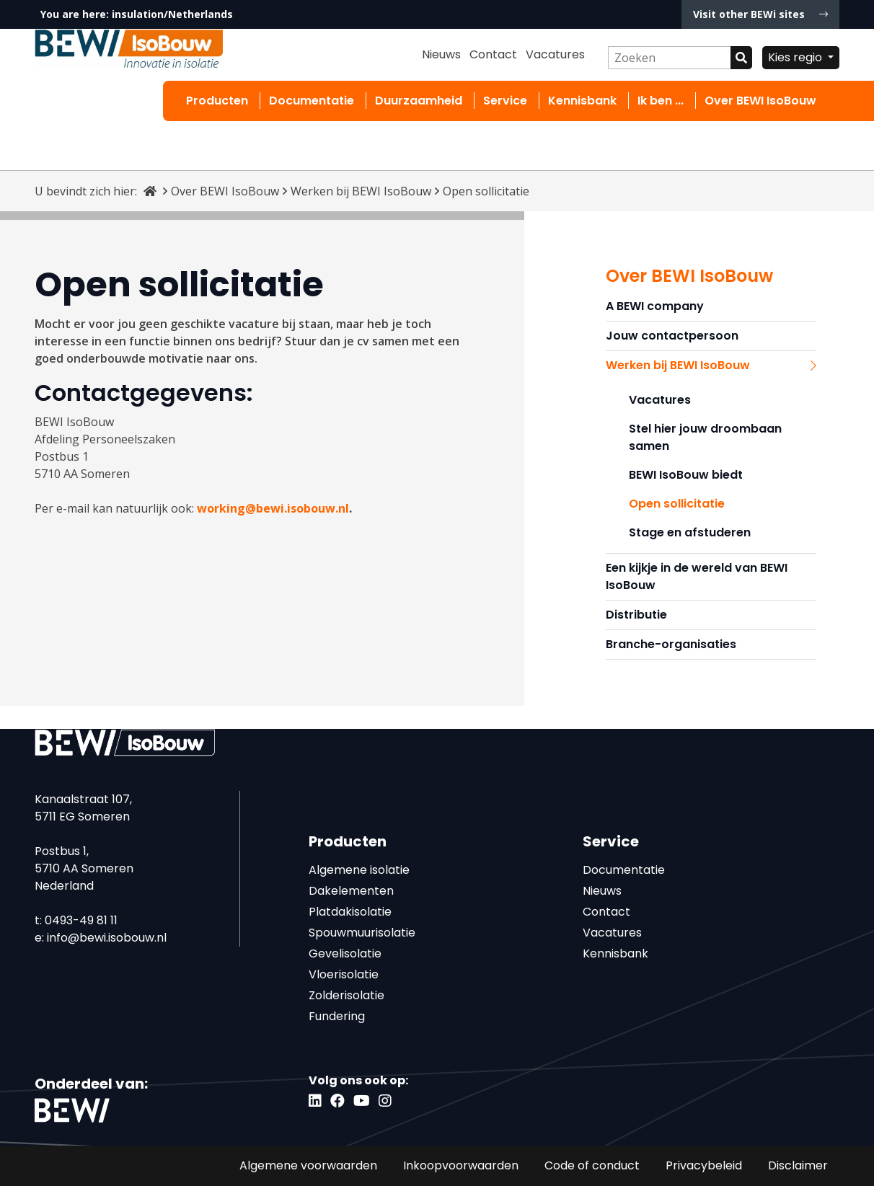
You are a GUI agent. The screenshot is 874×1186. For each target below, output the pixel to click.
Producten (217, 100)
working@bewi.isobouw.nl (273, 508)
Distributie (636, 614)
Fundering (337, 1016)
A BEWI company (655, 306)
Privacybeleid (704, 1165)
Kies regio (796, 57)
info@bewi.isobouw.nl (107, 937)
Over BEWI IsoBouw (760, 100)
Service (505, 100)
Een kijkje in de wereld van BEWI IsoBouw (696, 576)
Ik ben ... (660, 100)
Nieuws (441, 54)
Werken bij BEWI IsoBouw (361, 191)
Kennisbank (582, 100)
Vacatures (555, 54)
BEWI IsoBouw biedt (686, 474)
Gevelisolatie (345, 953)
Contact (493, 54)
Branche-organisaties (671, 644)
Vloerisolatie (344, 974)
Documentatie (311, 100)
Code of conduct (592, 1165)
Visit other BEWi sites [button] (760, 14)
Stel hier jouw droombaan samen (705, 437)
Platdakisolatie (350, 911)
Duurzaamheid (418, 100)
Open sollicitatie (677, 503)
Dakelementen (351, 890)
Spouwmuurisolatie (362, 932)
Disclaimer (798, 1165)
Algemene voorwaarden (308, 1165)
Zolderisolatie (346, 995)
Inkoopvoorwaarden (460, 1165)
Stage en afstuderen (690, 532)
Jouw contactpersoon (672, 335)
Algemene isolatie (359, 870)
